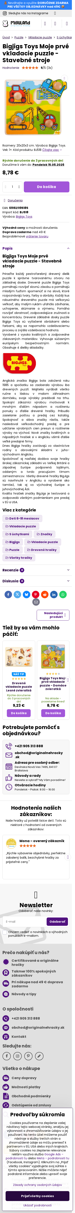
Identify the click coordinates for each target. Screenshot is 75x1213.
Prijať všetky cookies (37, 1196)
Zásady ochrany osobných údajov (37, 1185)
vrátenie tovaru (37, 236)
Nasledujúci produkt (55, 615)
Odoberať (57, 922)
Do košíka (46, 186)
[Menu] (67, 23)
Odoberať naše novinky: (36, 911)
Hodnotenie (10, 68)
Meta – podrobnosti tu (53, 1158)
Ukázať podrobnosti (37, 1205)
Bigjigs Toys (24, 216)
